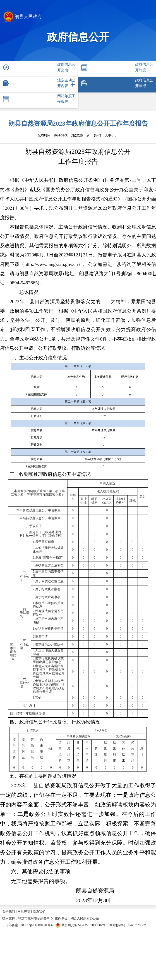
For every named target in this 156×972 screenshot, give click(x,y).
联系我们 (39, 911)
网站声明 (23, 911)
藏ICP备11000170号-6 (37, 925)
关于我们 (8, 911)
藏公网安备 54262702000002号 (81, 925)
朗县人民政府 (22, 17)
